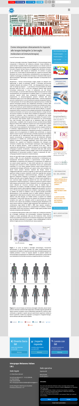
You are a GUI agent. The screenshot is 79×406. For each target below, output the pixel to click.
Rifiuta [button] (49, 399)
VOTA (11, 2)
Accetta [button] (68, 399)
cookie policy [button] (45, 388)
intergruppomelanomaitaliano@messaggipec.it (24, 382)
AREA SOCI (20, 2)
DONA (39, 2)
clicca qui (19, 352)
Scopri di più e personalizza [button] (59, 402)
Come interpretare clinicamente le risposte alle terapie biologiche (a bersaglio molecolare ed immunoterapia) (30, 50)
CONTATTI (30, 2)
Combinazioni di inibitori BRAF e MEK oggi (60, 190)
